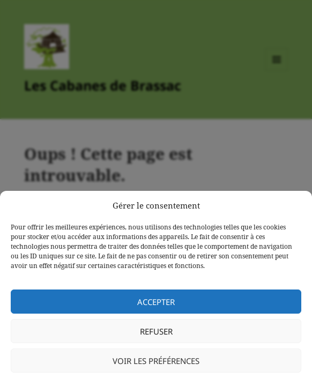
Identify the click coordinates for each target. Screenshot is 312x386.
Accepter (156, 301)
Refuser (156, 331)
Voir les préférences (156, 360)
